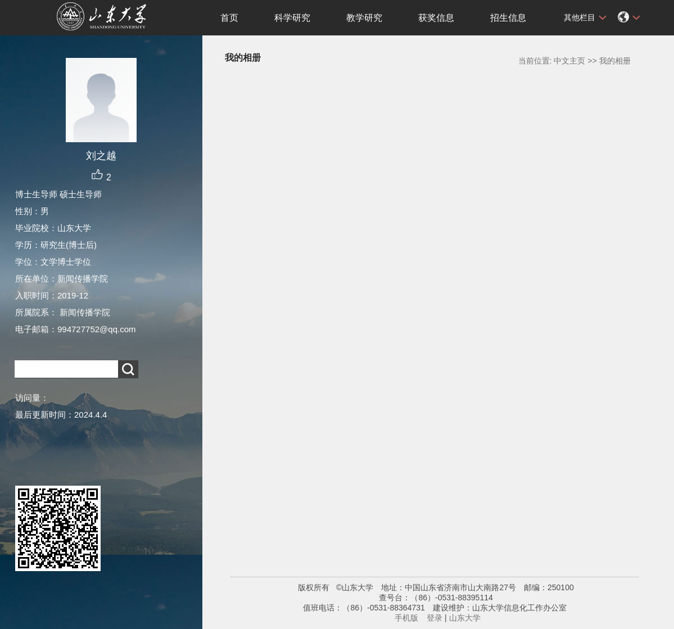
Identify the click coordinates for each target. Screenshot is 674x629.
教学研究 (364, 17)
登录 (434, 617)
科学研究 (292, 17)
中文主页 (569, 60)
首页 (229, 17)
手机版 (406, 617)
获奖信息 (436, 17)
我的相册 (615, 60)
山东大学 (465, 617)
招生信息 (508, 17)
